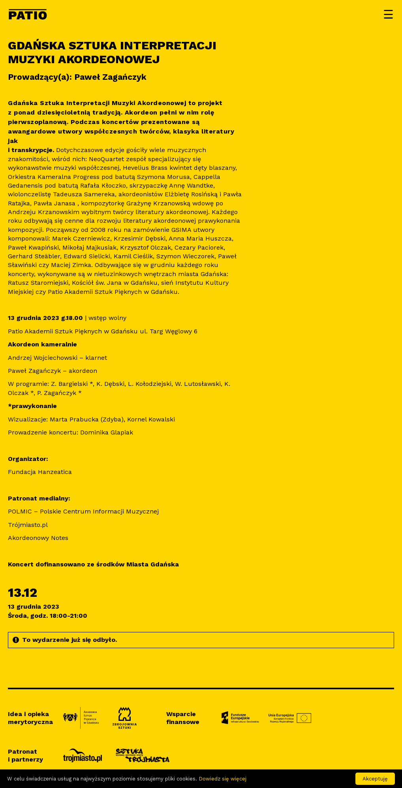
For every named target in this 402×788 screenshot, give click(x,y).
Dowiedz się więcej (222, 779)
